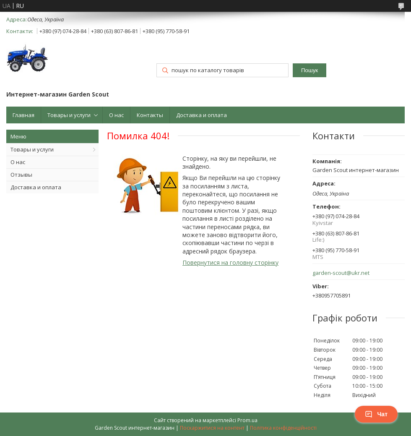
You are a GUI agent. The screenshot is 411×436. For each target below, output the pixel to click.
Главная (23, 115)
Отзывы (21, 174)
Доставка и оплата (201, 115)
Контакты (150, 115)
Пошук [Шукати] (309, 70)
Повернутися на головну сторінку (230, 262)
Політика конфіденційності (283, 427)
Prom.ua (247, 420)
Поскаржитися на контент (212, 427)
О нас (116, 115)
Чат (376, 414)
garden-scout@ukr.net (340, 273)
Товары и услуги (69, 115)
